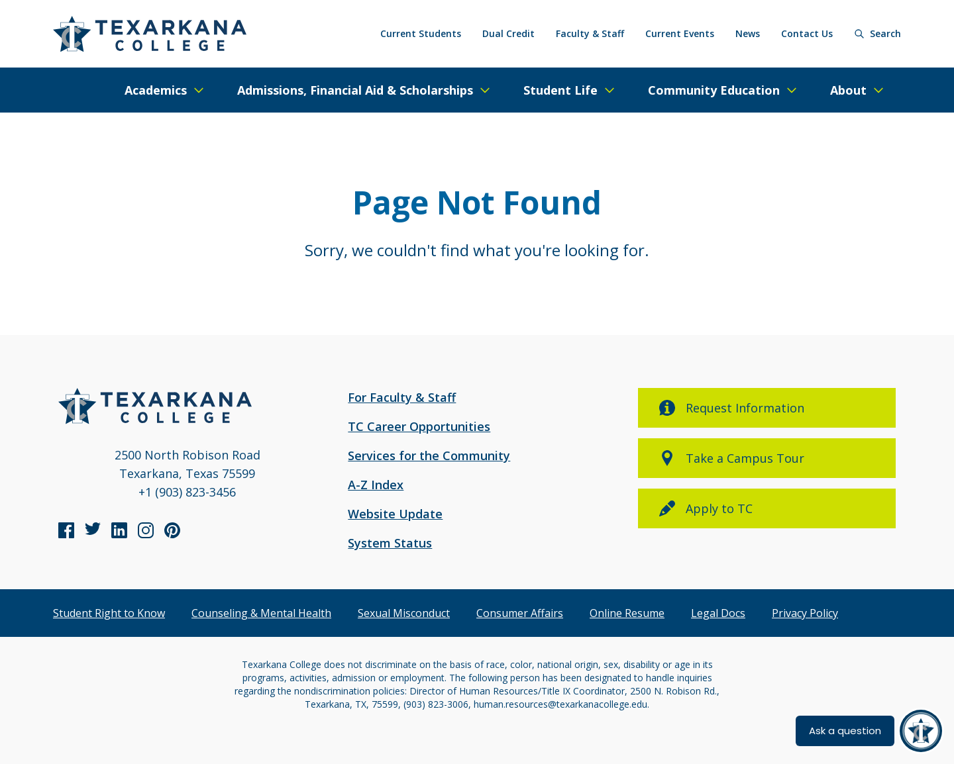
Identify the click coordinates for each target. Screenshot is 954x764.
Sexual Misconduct (404, 613)
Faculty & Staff (590, 33)
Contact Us (807, 33)
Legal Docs (718, 613)
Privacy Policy (805, 613)
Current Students (420, 33)
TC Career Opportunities (419, 426)
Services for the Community (429, 455)
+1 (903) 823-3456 (187, 492)
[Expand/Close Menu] (165, 90)
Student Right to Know (109, 613)
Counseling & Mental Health (261, 613)
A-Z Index (375, 485)
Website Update (395, 514)
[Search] (877, 33)
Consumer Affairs (519, 613)
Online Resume (627, 613)
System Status (390, 543)
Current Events (679, 33)
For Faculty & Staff (402, 397)
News (747, 33)
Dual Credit (508, 33)
